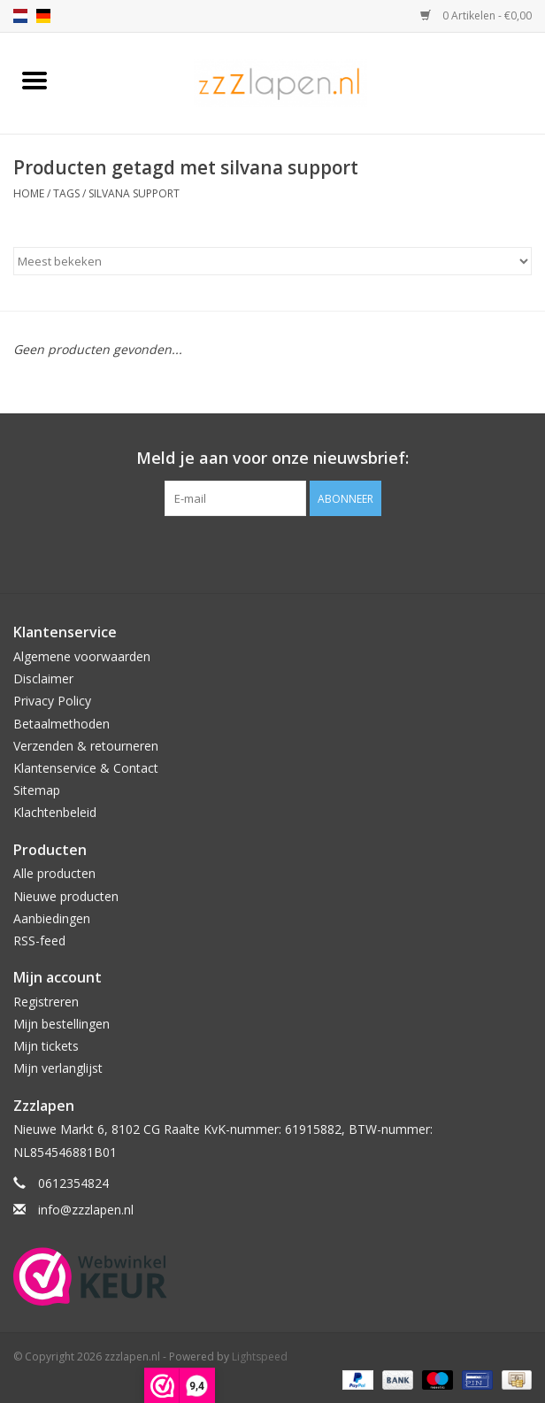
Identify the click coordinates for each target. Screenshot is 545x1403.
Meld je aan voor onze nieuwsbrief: (272, 458)
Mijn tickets (46, 1045)
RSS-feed (39, 940)
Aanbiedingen (51, 918)
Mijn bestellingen (61, 1023)
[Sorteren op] (272, 261)
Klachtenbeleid (54, 812)
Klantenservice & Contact (85, 767)
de (43, 16)
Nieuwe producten (66, 896)
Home (28, 193)
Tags (66, 193)
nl (20, 16)
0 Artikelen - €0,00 (476, 15)
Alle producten (54, 873)
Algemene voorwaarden (81, 656)
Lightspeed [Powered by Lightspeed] (260, 1356)
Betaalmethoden (61, 723)
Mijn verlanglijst (58, 1068)
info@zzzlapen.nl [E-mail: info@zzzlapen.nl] (86, 1209)
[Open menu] (34, 79)
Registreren (46, 1001)
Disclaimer (43, 678)
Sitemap (36, 790)
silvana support (134, 193)
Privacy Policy (52, 700)
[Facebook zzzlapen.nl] (272, 552)
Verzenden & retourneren (85, 745)
